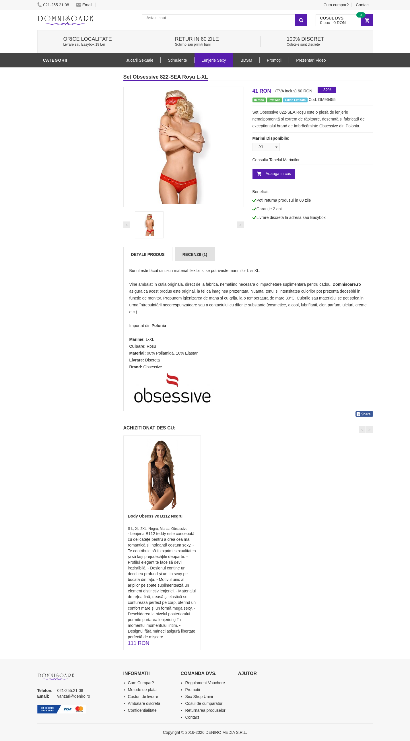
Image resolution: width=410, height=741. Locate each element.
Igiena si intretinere (67, 236)
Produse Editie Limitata (70, 348)
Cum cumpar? (336, 5)
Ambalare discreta (144, 703)
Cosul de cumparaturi (204, 703)
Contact (363, 5)
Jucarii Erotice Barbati (71, 210)
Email (84, 5)
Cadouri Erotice (63, 287)
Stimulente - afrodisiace (72, 201)
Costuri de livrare (143, 696)
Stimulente (177, 60)
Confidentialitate (142, 710)
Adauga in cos (278, 173)
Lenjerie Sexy (60, 72)
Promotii (54, 330)
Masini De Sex (59, 305)
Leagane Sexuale (64, 313)
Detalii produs (148, 254)
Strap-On (54, 279)
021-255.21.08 (53, 5)
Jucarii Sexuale (139, 60)
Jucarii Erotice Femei (68, 270)
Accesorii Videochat (67, 322)
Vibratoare (57, 219)
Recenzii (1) (194, 254)
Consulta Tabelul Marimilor (276, 159)
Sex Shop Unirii (199, 696)
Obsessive (152, 367)
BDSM (50, 253)
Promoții (274, 60)
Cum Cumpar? (141, 682)
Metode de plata (142, 689)
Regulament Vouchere (205, 682)
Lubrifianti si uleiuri (68, 227)
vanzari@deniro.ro (73, 696)
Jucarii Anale (59, 262)
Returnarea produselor (205, 710)
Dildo (50, 244)
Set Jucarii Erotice (66, 296)
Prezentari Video (63, 339)
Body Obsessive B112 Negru (155, 516)
